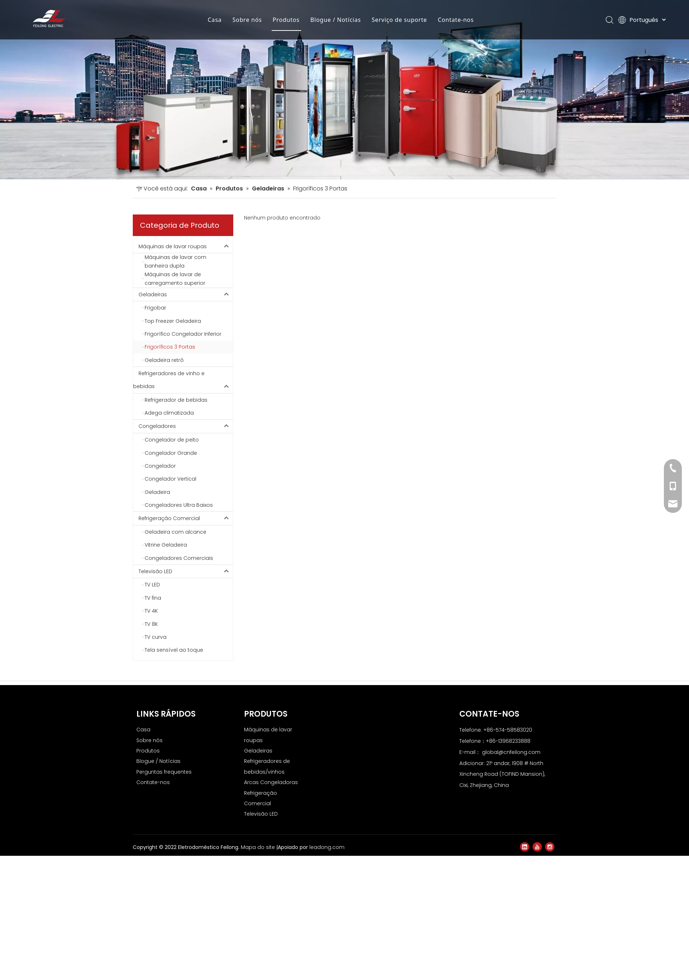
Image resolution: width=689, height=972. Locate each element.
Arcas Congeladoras (271, 964)
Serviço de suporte (399, 20)
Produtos (286, 20)
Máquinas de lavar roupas (186, 428)
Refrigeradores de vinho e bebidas (183, 562)
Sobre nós (247, 20)
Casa (215, 20)
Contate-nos (456, 20)
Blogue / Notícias (335, 20)
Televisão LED (186, 753)
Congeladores (186, 608)
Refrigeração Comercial (186, 700)
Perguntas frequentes (164, 954)
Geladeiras (186, 476)
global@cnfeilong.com (511, 934)
